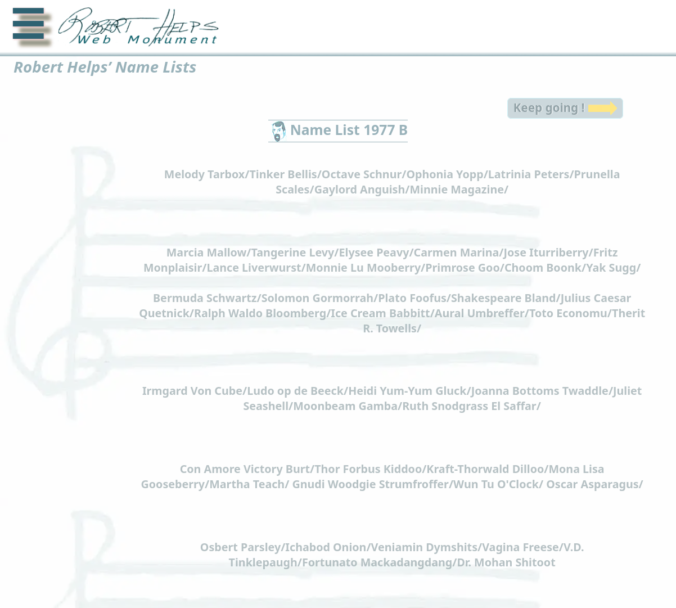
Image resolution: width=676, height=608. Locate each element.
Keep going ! (548, 102)
